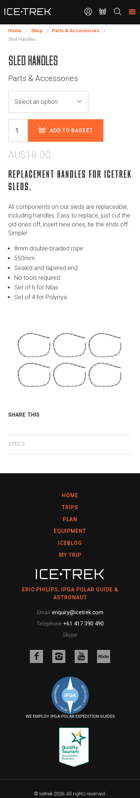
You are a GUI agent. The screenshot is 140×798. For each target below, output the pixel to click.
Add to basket (65, 130)
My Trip (70, 555)
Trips (70, 507)
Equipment (70, 531)
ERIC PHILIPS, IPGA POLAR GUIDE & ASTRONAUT (70, 593)
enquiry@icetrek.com (77, 612)
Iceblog (70, 543)
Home (70, 495)
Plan (70, 519)
